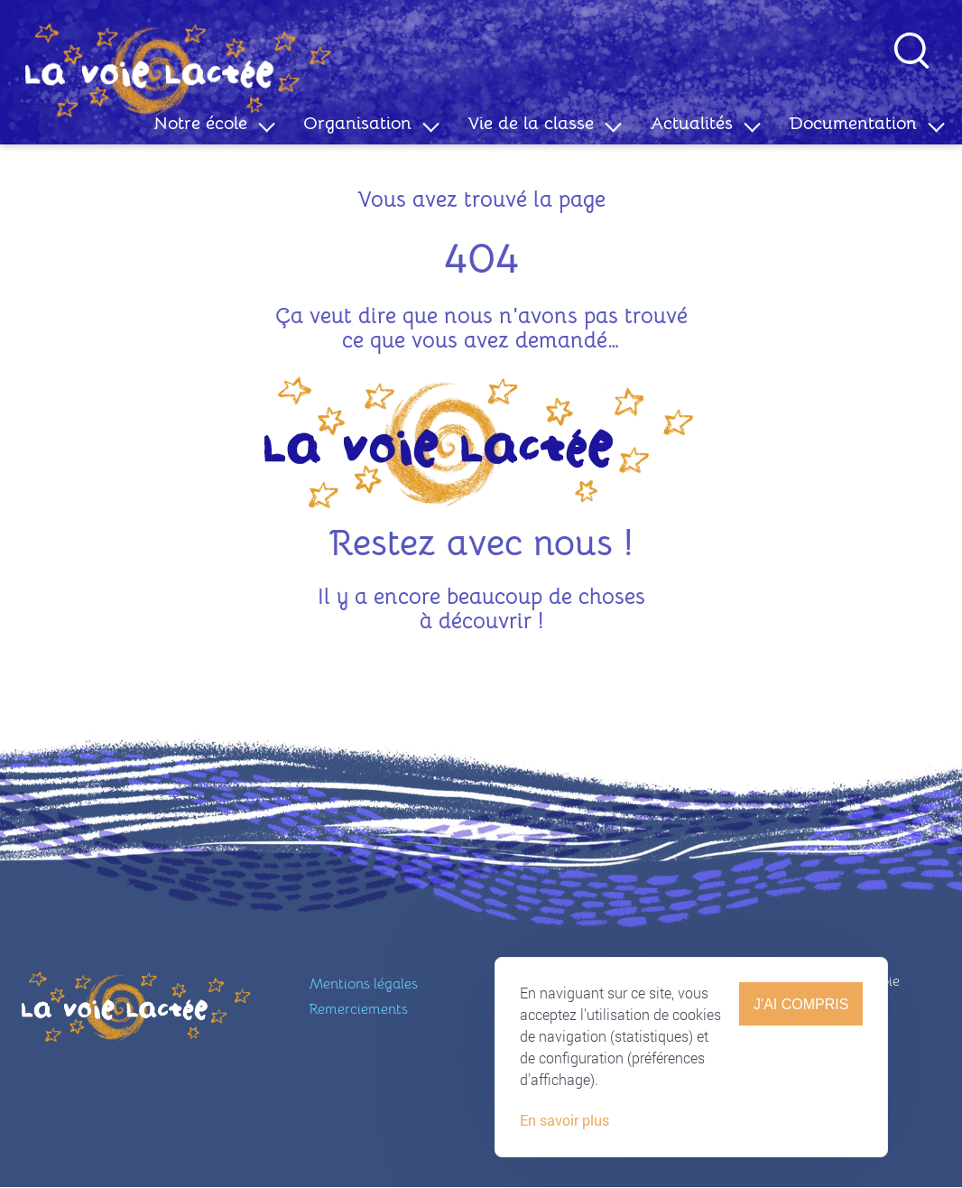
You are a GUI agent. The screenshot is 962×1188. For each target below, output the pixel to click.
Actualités (691, 123)
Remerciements (358, 1009)
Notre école (200, 123)
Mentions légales (363, 984)
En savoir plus (564, 1136)
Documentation (853, 123)
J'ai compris (801, 1020)
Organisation (357, 123)
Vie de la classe (530, 123)
